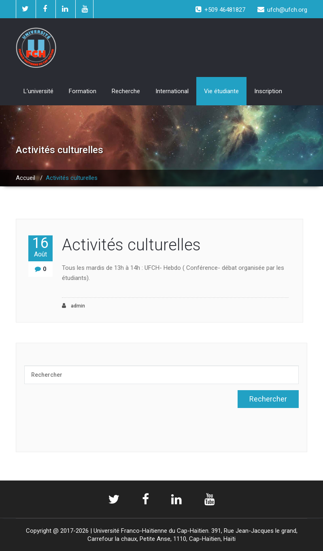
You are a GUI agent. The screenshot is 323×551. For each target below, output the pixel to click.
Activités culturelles (131, 244)
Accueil (25, 178)
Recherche (126, 91)
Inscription (268, 91)
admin (73, 306)
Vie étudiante (221, 91)
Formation (82, 91)
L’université (38, 91)
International (172, 91)
